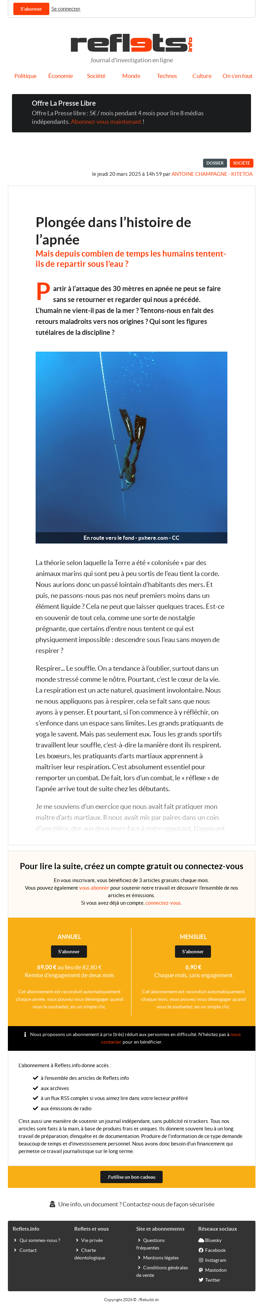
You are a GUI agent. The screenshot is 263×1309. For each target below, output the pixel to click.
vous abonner (94, 888)
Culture (202, 76)
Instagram (212, 1260)
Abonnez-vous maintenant (106, 121)
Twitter (209, 1280)
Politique (25, 76)
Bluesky (210, 1240)
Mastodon (212, 1270)
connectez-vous (163, 903)
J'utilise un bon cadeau (131, 1177)
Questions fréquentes (150, 1244)
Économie (60, 76)
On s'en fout (237, 76)
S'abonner (31, 9)
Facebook (212, 1250)
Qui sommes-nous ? (36, 1240)
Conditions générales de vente (162, 1271)
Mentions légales (157, 1257)
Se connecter (65, 9)
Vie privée (88, 1240)
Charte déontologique (89, 1253)
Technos (167, 76)
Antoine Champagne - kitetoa (212, 174)
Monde (131, 76)
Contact (25, 1250)
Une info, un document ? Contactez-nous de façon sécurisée (131, 1204)
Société (96, 76)
